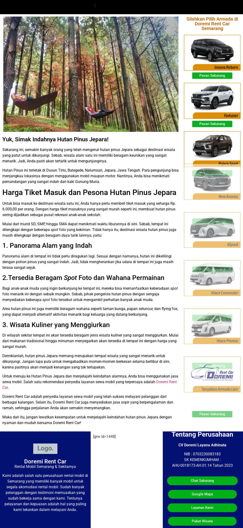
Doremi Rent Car (45, 461)
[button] (95, 5)
